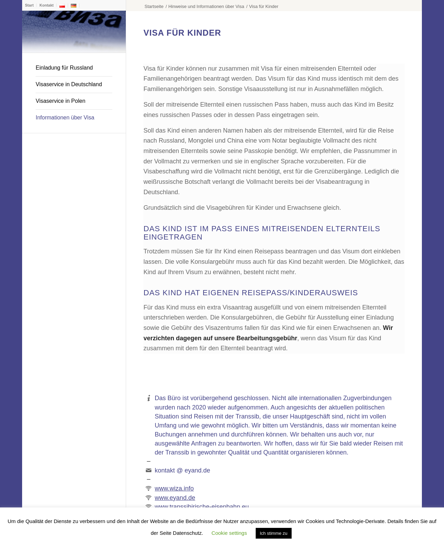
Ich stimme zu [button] (273, 533)
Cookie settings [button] (229, 533)
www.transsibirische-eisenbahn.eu (202, 506)
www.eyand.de (175, 497)
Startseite (153, 6)
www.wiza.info (174, 488)
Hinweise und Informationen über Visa (206, 6)
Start (29, 5)
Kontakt (46, 5)
